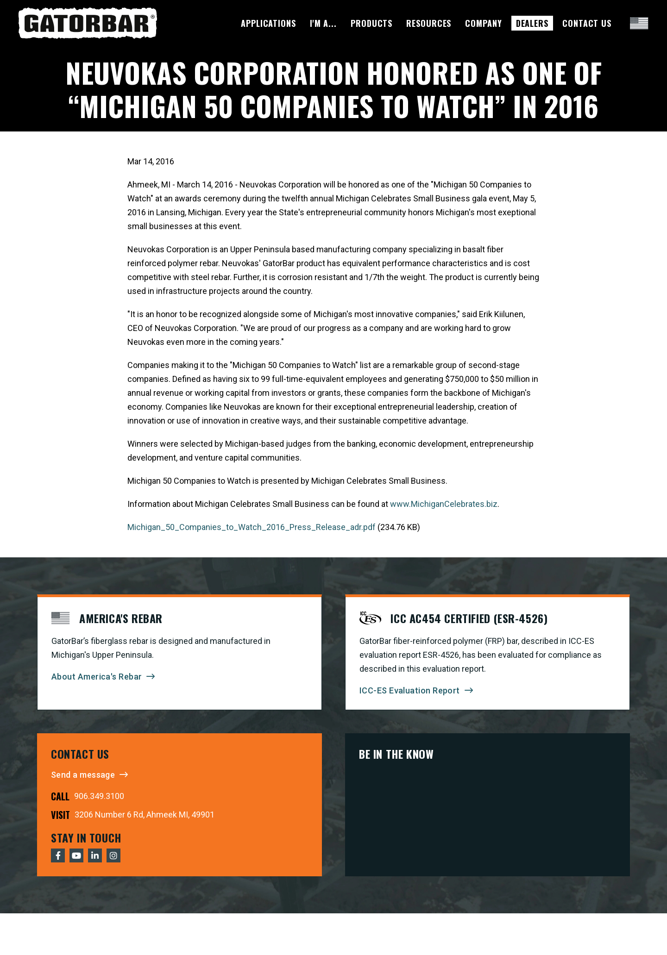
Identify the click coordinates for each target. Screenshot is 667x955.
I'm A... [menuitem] (323, 23)
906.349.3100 (99, 796)
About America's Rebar (96, 676)
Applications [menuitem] (268, 23)
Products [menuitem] (371, 23)
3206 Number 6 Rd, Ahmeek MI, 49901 (144, 814)
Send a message (83, 775)
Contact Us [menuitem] (586, 23)
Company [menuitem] (483, 23)
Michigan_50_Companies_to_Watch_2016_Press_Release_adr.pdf (251, 527)
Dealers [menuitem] (532, 23)
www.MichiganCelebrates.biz (443, 504)
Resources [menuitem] (428, 23)
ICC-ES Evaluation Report (409, 690)
